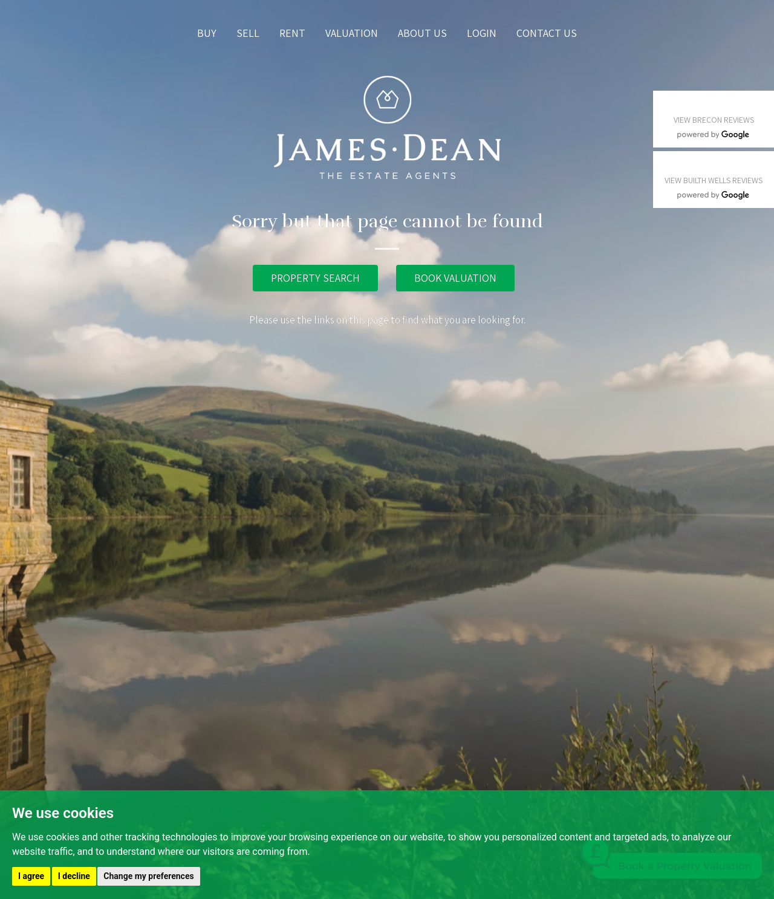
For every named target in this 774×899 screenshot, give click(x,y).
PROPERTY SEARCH (315, 278)
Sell (247, 33)
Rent (292, 33)
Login (481, 33)
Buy (206, 33)
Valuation (351, 33)
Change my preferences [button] (148, 876)
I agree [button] (31, 876)
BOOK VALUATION (455, 278)
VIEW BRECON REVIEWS (714, 119)
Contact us (546, 33)
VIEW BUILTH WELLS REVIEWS (714, 180)
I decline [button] (74, 876)
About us (422, 33)
